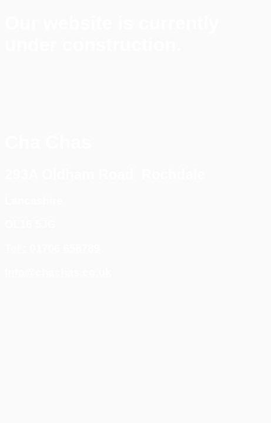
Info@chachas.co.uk (58, 272)
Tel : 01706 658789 (52, 248)
